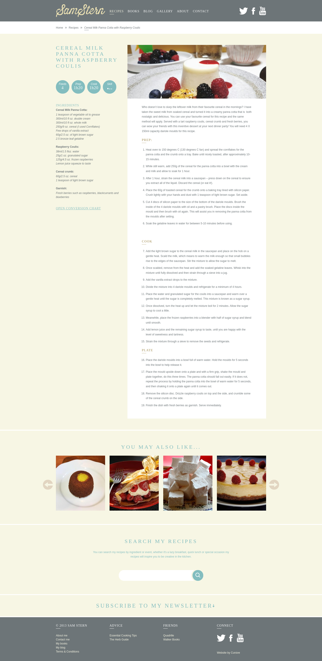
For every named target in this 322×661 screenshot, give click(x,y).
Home (59, 27)
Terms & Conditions (67, 651)
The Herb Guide (119, 639)
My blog (60, 647)
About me (61, 635)
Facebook (253, 10)
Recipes (117, 11)
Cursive (235, 652)
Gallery (165, 11)
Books (133, 11)
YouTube (262, 10)
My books (61, 643)
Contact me (63, 639)
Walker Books (171, 639)
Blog (148, 11)
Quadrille (168, 635)
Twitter (243, 10)
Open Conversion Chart (78, 208)
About (183, 11)
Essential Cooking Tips (123, 635)
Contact (201, 11)
